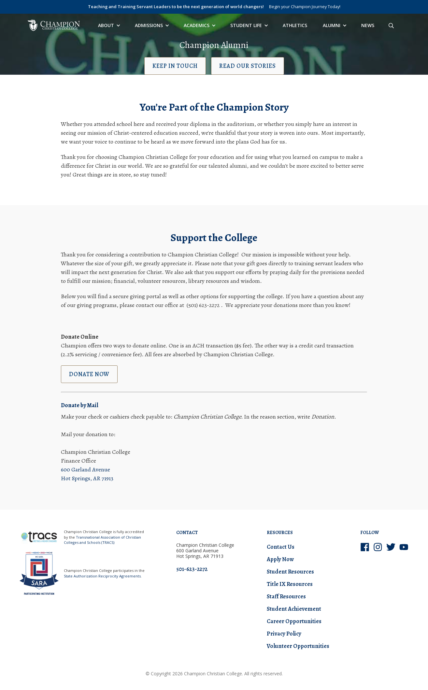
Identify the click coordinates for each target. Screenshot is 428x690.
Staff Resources (286, 596)
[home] (54, 25)
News (367, 25)
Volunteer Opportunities (298, 646)
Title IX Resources (290, 584)
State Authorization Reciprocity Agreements (102, 576)
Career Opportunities (294, 621)
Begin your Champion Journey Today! (304, 6)
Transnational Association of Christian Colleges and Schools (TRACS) (102, 540)
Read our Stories (247, 66)
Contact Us (280, 547)
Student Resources (290, 571)
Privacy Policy (284, 633)
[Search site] (391, 25)
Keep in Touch (175, 66)
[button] (108, 25)
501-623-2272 (191, 569)
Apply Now (280, 559)
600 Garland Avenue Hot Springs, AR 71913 (87, 474)
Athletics (295, 25)
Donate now (89, 374)
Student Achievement (294, 609)
